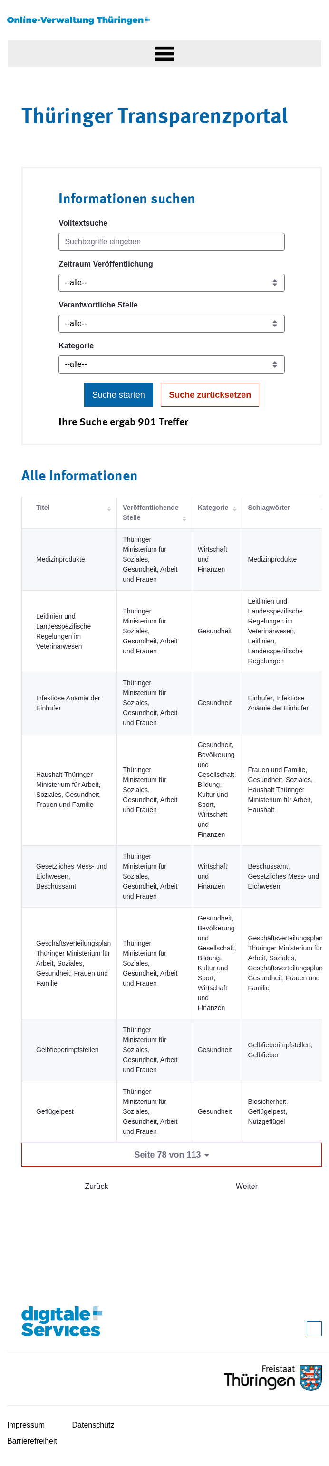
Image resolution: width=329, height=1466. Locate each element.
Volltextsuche (82, 223)
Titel (43, 507)
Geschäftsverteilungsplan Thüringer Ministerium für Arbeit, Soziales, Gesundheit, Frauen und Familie (73, 963)
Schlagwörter (269, 507)
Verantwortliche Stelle (97, 305)
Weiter (247, 1186)
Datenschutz (93, 1425)
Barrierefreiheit (32, 1441)
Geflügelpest (55, 1111)
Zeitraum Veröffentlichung (105, 264)
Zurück (96, 1186)
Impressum (26, 1425)
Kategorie (76, 346)
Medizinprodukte (60, 559)
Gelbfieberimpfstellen (67, 1050)
